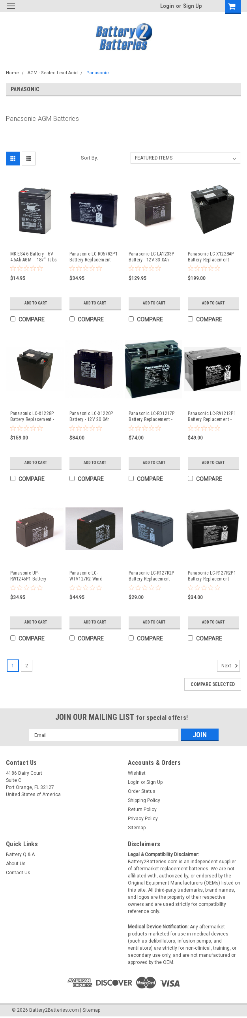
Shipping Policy (144, 800)
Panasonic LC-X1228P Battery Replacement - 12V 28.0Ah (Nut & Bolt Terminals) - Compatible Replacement (34, 417)
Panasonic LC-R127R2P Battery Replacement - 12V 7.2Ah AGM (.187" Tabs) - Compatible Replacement (151, 576)
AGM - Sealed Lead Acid (53, 72)
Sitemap (137, 827)
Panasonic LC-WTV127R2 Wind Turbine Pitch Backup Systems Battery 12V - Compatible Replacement (91, 576)
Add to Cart (35, 303)
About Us (16, 863)
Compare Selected (213, 684)
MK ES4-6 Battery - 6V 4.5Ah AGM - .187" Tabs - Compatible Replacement (35, 257)
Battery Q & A (20, 854)
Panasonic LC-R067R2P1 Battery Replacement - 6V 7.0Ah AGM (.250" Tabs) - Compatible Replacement (93, 257)
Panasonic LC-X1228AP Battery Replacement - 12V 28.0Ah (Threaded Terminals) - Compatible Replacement (212, 257)
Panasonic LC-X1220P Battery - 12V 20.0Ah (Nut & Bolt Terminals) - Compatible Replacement (93, 417)
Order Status (141, 791)
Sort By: (89, 158)
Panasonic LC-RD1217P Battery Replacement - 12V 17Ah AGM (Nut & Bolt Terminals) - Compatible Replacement (152, 417)
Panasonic (97, 72)
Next (230, 666)
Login (167, 6)
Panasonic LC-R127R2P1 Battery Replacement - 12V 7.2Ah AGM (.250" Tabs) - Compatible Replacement (212, 576)
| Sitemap (90, 1010)
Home (12, 72)
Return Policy (142, 809)
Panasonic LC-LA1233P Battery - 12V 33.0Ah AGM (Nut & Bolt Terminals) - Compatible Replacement (153, 257)
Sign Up (192, 6)
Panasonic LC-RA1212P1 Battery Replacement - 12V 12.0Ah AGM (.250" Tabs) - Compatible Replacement (212, 417)
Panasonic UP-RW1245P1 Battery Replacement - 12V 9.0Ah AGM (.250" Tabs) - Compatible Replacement (34, 576)
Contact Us (18, 872)
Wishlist (137, 773)
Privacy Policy (143, 818)
